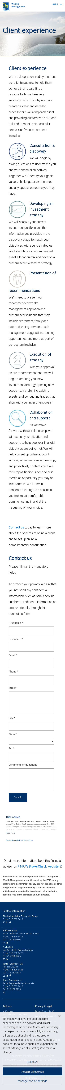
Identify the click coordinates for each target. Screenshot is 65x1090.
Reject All (32, 1061)
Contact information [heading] (14, 911)
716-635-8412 (16, 986)
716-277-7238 (14, 989)
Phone (13, 671)
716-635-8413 (16, 936)
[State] (31, 741)
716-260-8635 (14, 972)
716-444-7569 (14, 939)
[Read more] (10, 833)
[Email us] (4, 922)
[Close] (59, 1016)
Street (13, 688)
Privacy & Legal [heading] (43, 1006)
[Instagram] (10, 922)
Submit (18, 797)
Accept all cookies (32, 1071)
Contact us (16, 527)
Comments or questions (23, 765)
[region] (32, 1051)
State (13, 734)
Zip (11, 748)
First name (16, 623)
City (12, 718)
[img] (32, 34)
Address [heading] (7, 1006)
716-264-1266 (14, 956)
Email (13, 655)
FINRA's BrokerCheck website (38, 866)
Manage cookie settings (32, 1081)
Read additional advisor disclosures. (19, 840)
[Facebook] (7, 922)
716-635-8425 (16, 953)
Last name (16, 639)
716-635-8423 (16, 969)
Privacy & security (43, 1011)
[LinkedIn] (7, 942)
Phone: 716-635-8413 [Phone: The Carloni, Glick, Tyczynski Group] (13, 919)
